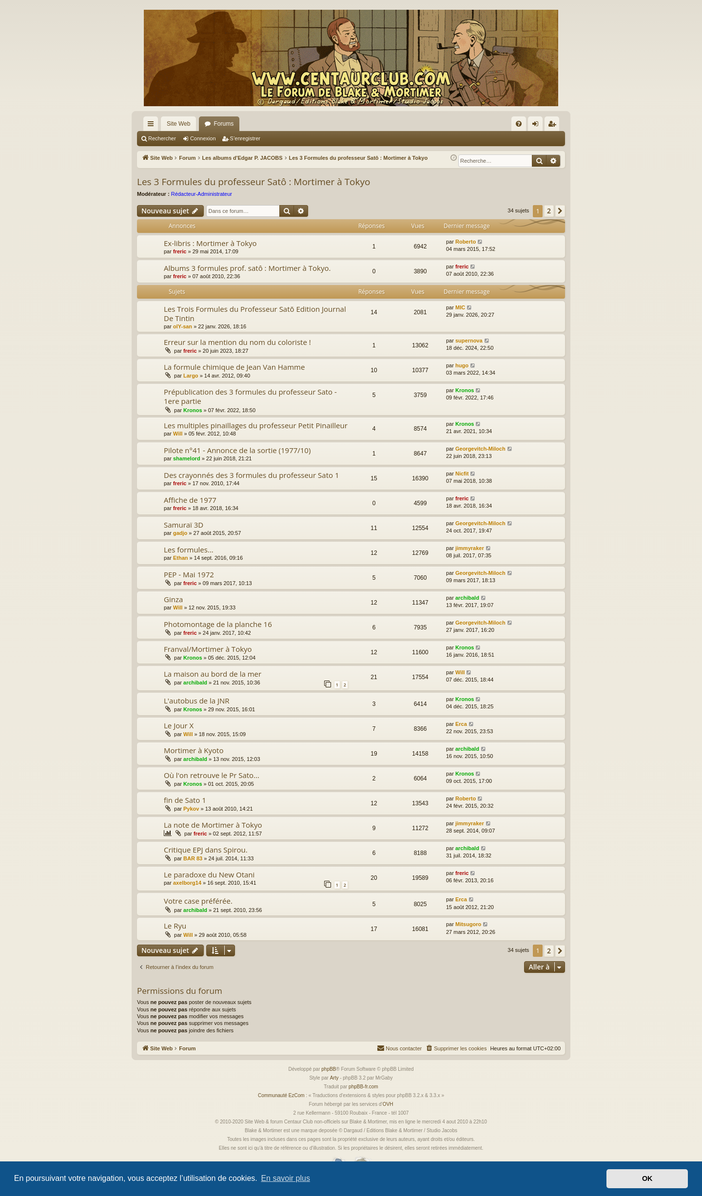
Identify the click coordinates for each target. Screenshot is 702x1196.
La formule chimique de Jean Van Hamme (234, 367)
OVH (388, 1104)
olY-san (182, 326)
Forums (224, 123)
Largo (190, 376)
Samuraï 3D (183, 525)
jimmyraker (469, 548)
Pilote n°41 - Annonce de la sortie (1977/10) (237, 450)
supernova (469, 340)
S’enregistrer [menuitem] (554, 125)
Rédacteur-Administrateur (201, 194)
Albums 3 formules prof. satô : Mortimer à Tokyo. (247, 268)
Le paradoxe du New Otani (209, 874)
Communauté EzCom (281, 1095)
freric (180, 251)
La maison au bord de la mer (212, 674)
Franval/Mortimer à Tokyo (208, 649)
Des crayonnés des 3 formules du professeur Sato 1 (251, 475)
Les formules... (189, 549)
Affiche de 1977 (190, 500)
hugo (461, 365)
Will (177, 434)
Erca (461, 724)
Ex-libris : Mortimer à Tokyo (210, 243)
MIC (460, 307)
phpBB (328, 1069)
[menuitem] (518, 123)
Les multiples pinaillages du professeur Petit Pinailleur (256, 425)
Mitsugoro (468, 924)
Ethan (180, 558)
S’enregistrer (245, 138)
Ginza (173, 599)
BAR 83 (192, 858)
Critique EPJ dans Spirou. (206, 849)
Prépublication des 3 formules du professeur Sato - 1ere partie (250, 396)
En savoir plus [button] (285, 1178)
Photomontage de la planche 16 (218, 624)
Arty (334, 1078)
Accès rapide (152, 125)
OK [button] (647, 1178)
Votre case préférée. (198, 901)
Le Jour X (179, 725)
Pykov (191, 809)
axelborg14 (187, 883)
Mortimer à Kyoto (193, 750)
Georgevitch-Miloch (480, 449)
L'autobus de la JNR (197, 700)
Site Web (178, 123)
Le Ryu (175, 925)
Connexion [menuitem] (537, 125)
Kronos (192, 410)
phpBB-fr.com (363, 1086)
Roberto (465, 242)
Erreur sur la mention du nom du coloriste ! (237, 342)
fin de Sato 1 (185, 800)
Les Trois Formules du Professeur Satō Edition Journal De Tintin (255, 313)
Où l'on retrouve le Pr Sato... (211, 775)
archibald (467, 598)
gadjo (180, 533)
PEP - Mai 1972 (189, 574)
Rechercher (162, 138)
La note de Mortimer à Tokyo (213, 825)
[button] (560, 211)
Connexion (203, 138)
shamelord (186, 458)
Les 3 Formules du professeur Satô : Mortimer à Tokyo (253, 181)
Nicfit (462, 473)
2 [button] (549, 210)
